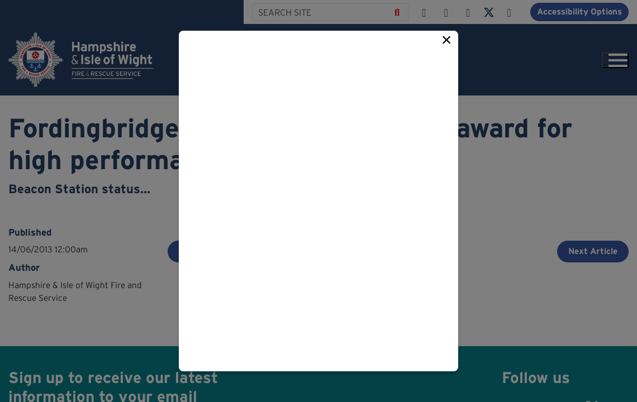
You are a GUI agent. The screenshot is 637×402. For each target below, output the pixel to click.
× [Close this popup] (446, 40)
